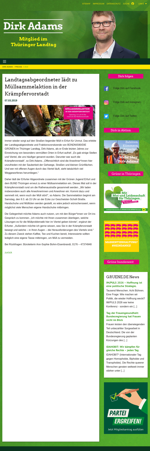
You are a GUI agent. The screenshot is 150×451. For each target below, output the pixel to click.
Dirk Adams (7, 67)
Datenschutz (113, 4)
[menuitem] (86, 4)
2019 (26, 67)
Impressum (98, 4)
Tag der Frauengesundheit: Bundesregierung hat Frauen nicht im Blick (123, 316)
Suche (126, 4)
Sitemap (86, 4)
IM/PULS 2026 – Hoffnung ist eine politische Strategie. (124, 284)
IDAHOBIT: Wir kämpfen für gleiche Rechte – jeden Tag (123, 348)
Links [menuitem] (141, 4)
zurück (8, 252)
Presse (19, 67)
